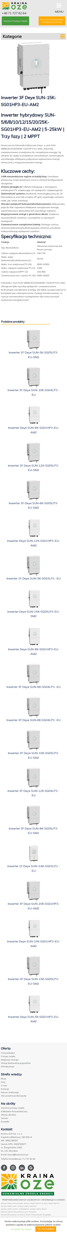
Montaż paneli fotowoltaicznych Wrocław (18, 1212)
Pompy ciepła (8, 1056)
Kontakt (5, 1121)
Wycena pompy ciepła (12, 1107)
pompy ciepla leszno (32, 1203)
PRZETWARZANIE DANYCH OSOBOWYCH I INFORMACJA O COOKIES (33, 1200)
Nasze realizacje (10, 1092)
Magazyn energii (9, 1059)
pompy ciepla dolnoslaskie (12, 1203)
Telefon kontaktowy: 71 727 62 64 (18, 1158)
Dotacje (5, 1089)
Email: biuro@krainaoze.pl (14, 1154)
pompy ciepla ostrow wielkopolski (15, 1209)
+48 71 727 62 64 (14, 13)
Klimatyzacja (7, 1066)
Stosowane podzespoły (13, 1095)
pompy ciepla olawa (38, 1209)
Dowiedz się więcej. (21, 1229)
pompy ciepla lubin (9, 1206)
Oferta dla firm (8, 1114)
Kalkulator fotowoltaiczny (14, 1111)
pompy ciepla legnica (51, 1203)
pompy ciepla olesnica (27, 1206)
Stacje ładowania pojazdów (16, 1063)
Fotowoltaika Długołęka (41, 1214)
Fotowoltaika (8, 1053)
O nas (4, 1085)
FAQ (3, 1082)
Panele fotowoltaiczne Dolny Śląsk (15, 1214)
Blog (3, 1078)
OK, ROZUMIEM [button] (46, 1229)
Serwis (4, 1118)
